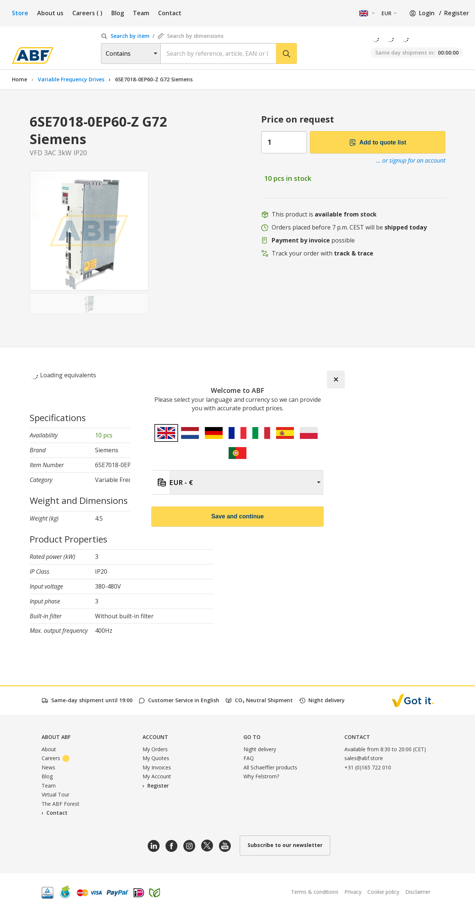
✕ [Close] (336, 379)
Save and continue (237, 516)
